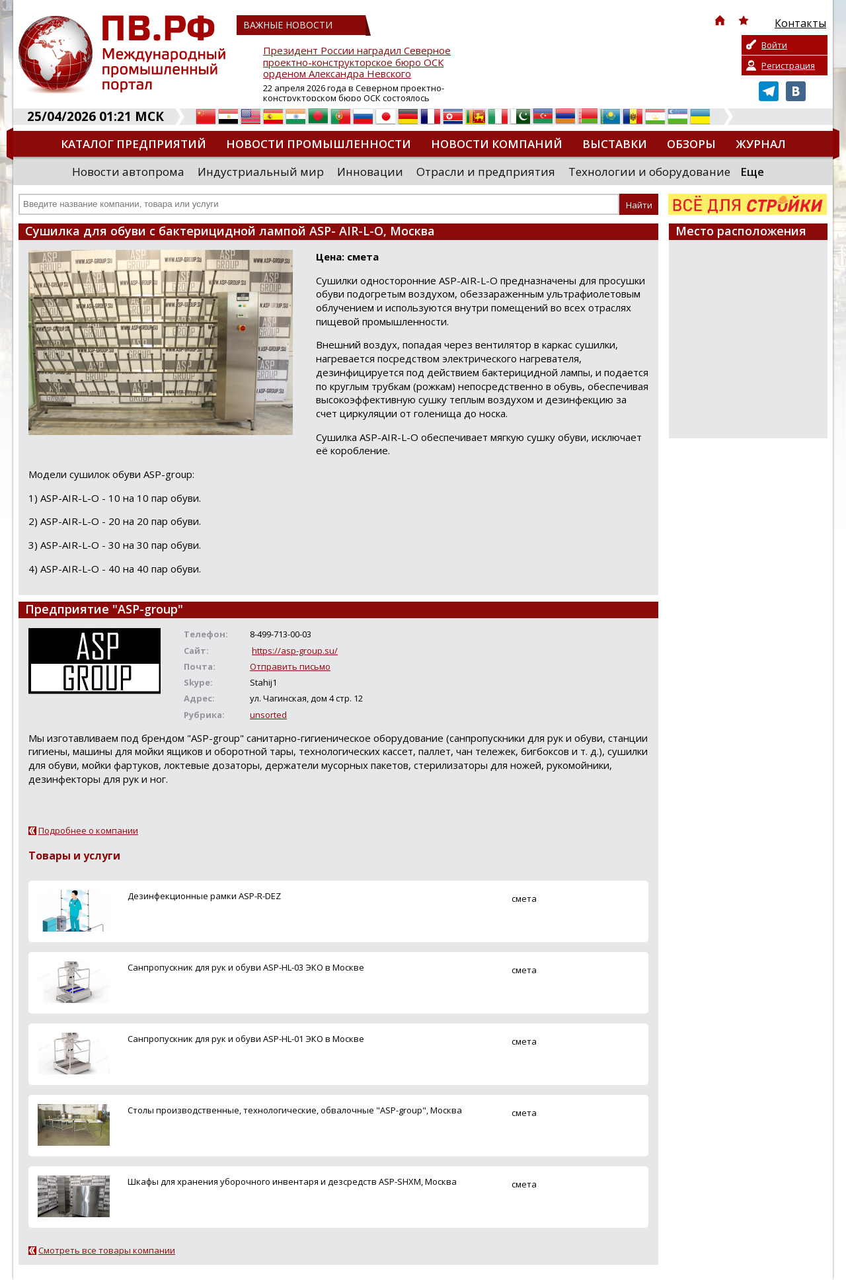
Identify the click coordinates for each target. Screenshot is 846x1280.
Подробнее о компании (88, 830)
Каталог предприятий (133, 143)
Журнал (761, 143)
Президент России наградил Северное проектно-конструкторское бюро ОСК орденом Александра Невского (357, 62)
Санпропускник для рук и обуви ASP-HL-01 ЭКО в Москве (246, 1039)
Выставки (614, 143)
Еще (752, 171)
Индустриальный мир (261, 171)
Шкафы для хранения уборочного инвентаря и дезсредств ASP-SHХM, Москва (292, 1181)
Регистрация (788, 65)
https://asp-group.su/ (295, 651)
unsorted (268, 715)
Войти (774, 45)
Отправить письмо (290, 666)
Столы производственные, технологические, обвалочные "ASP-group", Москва (295, 1110)
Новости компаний (496, 143)
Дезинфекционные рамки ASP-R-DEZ (204, 896)
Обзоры (691, 143)
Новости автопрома (128, 171)
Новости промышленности (318, 143)
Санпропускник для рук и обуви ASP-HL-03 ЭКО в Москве (246, 967)
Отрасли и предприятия (485, 171)
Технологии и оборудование (649, 171)
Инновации (370, 171)
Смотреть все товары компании (106, 1250)
